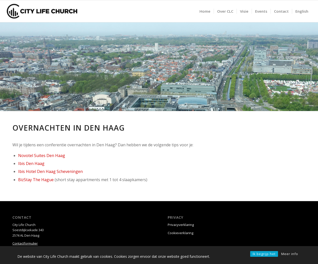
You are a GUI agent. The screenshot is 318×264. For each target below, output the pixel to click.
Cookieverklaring (180, 233)
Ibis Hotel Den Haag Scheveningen (50, 171)
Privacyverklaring (181, 224)
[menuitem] (205, 11)
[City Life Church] (42, 11)
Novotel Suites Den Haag (41, 155)
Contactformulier (25, 243)
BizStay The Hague (36, 179)
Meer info (289, 254)
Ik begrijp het (264, 254)
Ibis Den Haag (31, 163)
